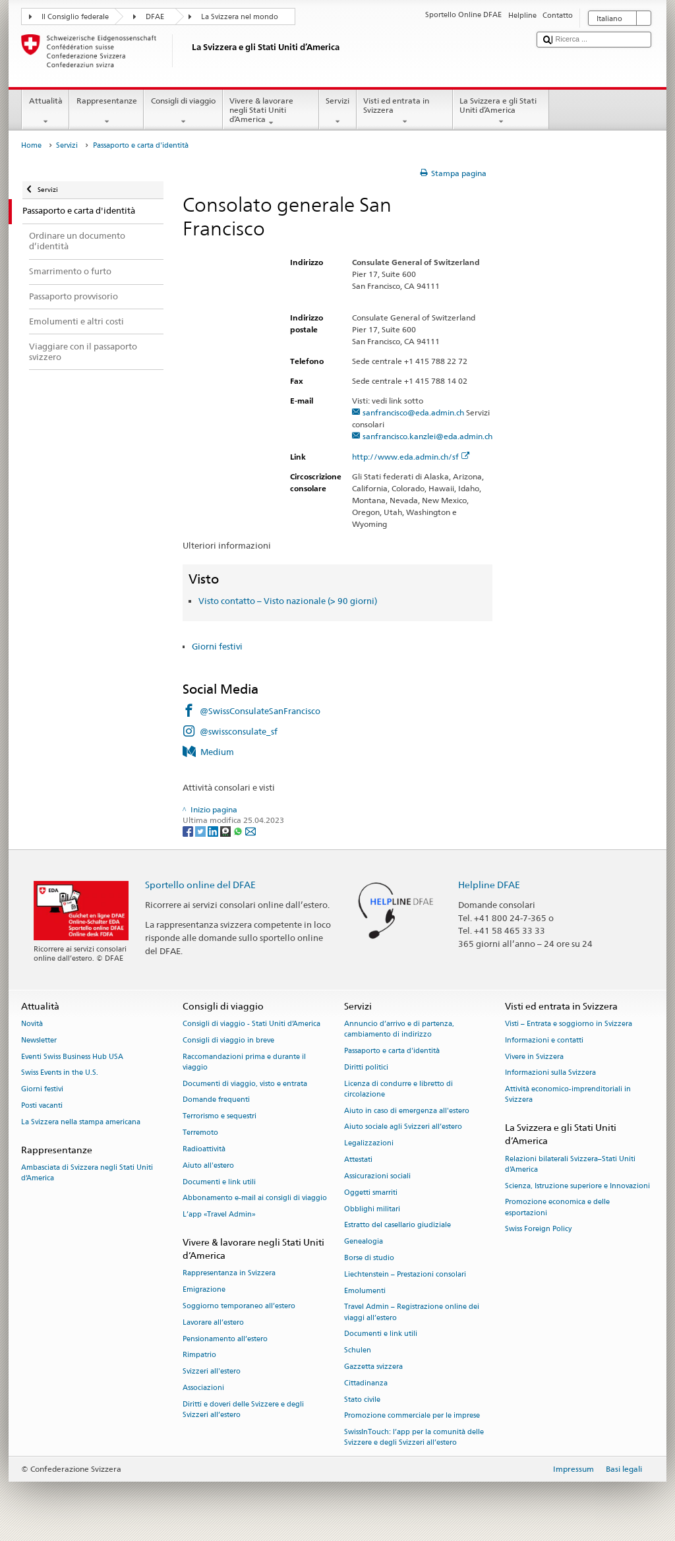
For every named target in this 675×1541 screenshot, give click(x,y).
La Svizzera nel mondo (239, 17)
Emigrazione (204, 1290)
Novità (32, 1023)
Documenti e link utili (219, 1182)
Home (31, 145)
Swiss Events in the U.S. (59, 1073)
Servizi (338, 111)
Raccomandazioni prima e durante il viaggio (244, 1062)
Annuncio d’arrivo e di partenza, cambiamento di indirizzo (399, 1029)
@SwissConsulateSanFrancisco (260, 711)
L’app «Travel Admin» (219, 1215)
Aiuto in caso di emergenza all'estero (406, 1110)
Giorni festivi (217, 646)
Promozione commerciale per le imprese (412, 1416)
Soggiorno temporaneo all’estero (239, 1306)
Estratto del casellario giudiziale (397, 1225)
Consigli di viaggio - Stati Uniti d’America (251, 1023)
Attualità (45, 111)
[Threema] (226, 830)
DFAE (155, 17)
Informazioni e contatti (544, 1040)
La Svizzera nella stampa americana (80, 1122)
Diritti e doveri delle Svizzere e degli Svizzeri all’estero (243, 1409)
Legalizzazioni (369, 1143)
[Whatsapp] (239, 830)
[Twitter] (201, 830)
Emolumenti (365, 1290)
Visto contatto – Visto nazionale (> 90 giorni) (287, 600)
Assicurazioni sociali (377, 1176)
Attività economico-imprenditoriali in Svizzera (568, 1094)
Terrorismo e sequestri (219, 1116)
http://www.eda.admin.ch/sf (411, 456)
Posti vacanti (42, 1105)
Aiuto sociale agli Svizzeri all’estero (403, 1127)
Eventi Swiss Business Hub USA (72, 1056)
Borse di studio (369, 1258)
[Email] (250, 830)
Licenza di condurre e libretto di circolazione (398, 1089)
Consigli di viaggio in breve (228, 1040)
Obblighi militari (372, 1209)
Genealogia (363, 1242)
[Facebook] (189, 830)
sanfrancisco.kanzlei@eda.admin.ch (427, 436)
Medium (217, 751)
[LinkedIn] (214, 830)
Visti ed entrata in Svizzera (404, 111)
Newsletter (39, 1040)
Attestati (358, 1159)
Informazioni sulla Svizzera (550, 1073)
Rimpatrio (199, 1355)
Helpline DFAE (489, 884)
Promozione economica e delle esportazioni (557, 1207)
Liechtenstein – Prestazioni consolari (405, 1274)
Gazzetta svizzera (373, 1366)
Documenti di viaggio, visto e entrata (245, 1083)
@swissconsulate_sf (239, 731)
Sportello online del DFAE (200, 884)
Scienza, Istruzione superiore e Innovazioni (577, 1186)
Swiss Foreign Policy (538, 1229)
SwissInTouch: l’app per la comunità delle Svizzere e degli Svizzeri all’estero (414, 1437)
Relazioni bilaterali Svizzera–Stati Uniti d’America (570, 1164)
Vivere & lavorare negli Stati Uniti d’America (270, 112)
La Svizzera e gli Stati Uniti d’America (501, 111)
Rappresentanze (106, 111)
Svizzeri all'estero (212, 1372)
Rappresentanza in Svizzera (229, 1273)
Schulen (357, 1350)
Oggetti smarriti (370, 1192)
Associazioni (203, 1387)
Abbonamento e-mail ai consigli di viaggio (255, 1198)
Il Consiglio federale (75, 17)
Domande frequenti (216, 1100)
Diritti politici (366, 1067)
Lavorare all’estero (213, 1322)
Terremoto (200, 1132)
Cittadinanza (366, 1383)
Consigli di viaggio (182, 111)
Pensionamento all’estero (225, 1339)
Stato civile (362, 1399)
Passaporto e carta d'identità (392, 1050)
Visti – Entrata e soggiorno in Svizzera (568, 1023)
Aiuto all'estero (208, 1165)
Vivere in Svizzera (534, 1056)
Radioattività (204, 1149)
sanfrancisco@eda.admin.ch (413, 412)
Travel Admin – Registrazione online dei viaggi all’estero (411, 1312)
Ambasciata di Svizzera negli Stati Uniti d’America (87, 1172)
